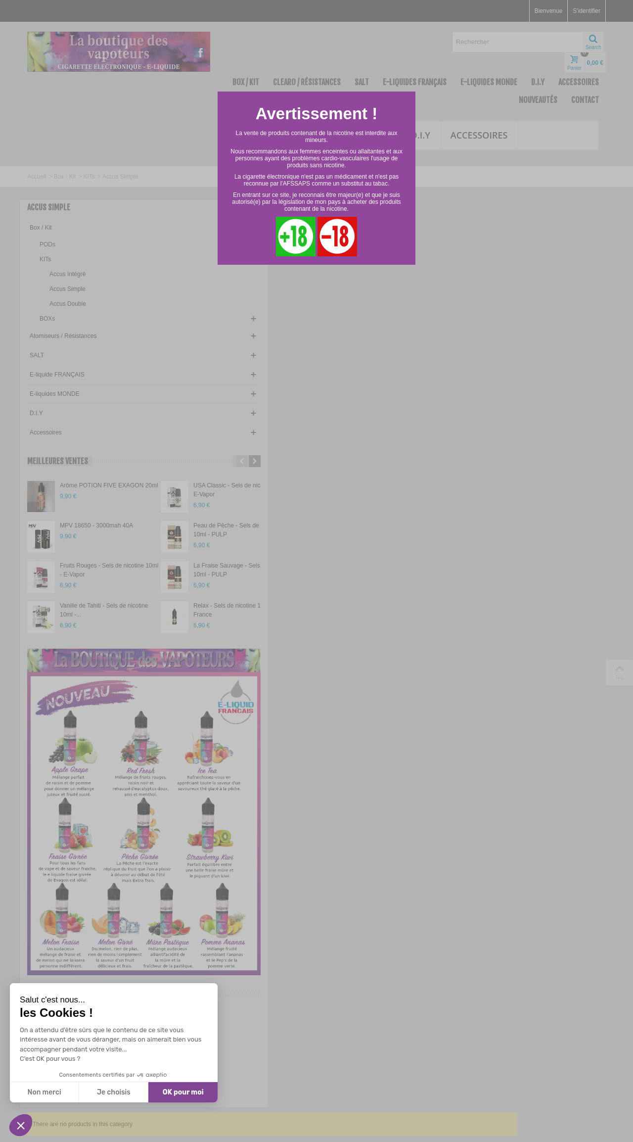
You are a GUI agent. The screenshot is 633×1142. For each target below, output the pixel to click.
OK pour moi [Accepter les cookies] (183, 1092)
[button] (21, 1125)
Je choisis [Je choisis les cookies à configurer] (114, 1092)
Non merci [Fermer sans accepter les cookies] (44, 1092)
